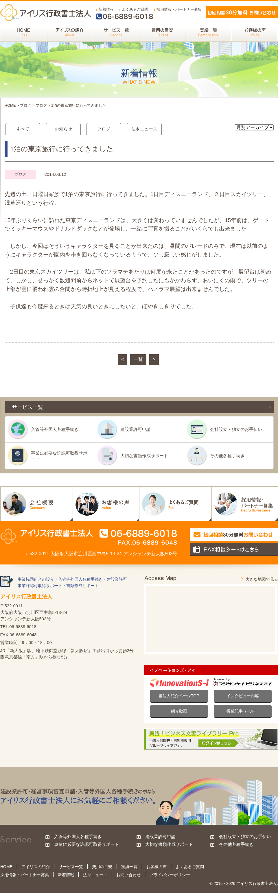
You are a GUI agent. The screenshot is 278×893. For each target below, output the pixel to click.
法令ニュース (144, 128)
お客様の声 (156, 866)
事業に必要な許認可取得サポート (59, 456)
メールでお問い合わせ (242, 12)
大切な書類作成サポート (144, 455)
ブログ (25, 105)
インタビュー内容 (243, 695)
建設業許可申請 (135, 429)
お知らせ (63, 128)
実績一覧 (129, 866)
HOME (10, 105)
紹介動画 (179, 711)
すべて (22, 128)
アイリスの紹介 (35, 866)
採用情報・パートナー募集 (179, 9)
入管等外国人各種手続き (55, 429)
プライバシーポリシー (170, 874)
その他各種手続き (227, 455)
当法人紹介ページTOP (179, 695)
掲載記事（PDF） (243, 711)
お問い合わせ (128, 874)
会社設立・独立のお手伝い (236, 429)
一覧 (138, 359)
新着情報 (106, 9)
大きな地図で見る (262, 579)
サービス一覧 (71, 866)
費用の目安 (102, 866)
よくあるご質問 (135, 9)
